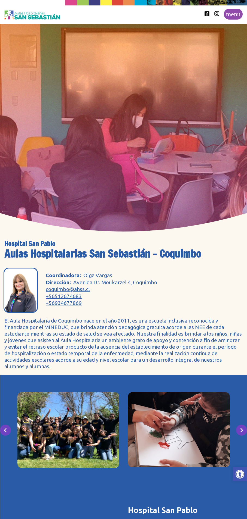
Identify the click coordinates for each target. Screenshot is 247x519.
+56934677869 (64, 303)
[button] (240, 474)
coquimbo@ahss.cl (68, 289)
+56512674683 (64, 296)
